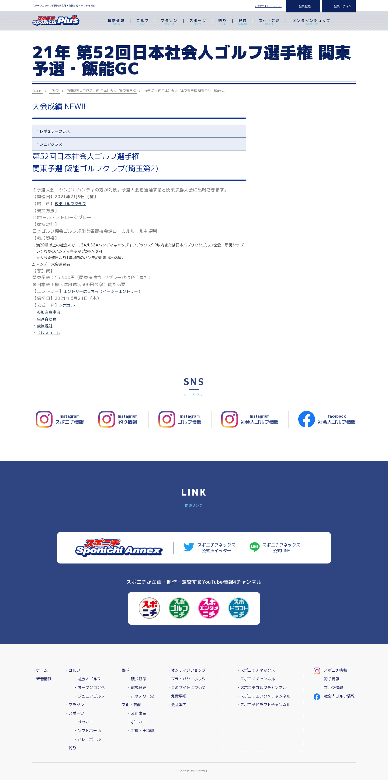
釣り (222, 22)
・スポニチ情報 (333, 670)
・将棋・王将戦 (140, 730)
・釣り (71, 747)
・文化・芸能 (129, 704)
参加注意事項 (48, 312)
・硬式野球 (136, 678)
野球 (242, 22)
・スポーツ (74, 713)
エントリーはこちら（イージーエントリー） (103, 291)
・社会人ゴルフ (87, 678)
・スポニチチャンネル (256, 678)
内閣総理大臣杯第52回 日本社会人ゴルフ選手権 (101, 90)
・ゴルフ (72, 670)
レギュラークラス (55, 131)
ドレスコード (48, 332)
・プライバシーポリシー (188, 678)
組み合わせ (47, 319)
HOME (37, 90)
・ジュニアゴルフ (89, 696)
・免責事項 (176, 696)
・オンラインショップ (186, 670)
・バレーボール (87, 739)
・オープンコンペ (89, 687)
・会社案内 (176, 704)
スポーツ (198, 22)
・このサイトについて (186, 687)
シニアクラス (51, 144)
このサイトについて (268, 6)
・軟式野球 (136, 687)
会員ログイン (343, 6)
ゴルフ (142, 22)
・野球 (124, 670)
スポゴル (67, 305)
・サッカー (83, 721)
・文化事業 (136, 713)
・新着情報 (41, 678)
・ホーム (40, 670)
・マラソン (74, 704)
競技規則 (45, 325)
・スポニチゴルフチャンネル (262, 687)
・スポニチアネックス (256, 670)
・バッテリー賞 (140, 696)
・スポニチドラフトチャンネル (263, 704)
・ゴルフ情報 (331, 687)
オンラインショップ (312, 22)
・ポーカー (136, 721)
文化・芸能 (269, 22)
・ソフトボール (87, 730)
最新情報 (116, 22)
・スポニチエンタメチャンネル (263, 696)
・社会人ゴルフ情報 (337, 696)
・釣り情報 (329, 678)
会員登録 (305, 6)
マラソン (169, 22)
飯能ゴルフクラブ (70, 203)
